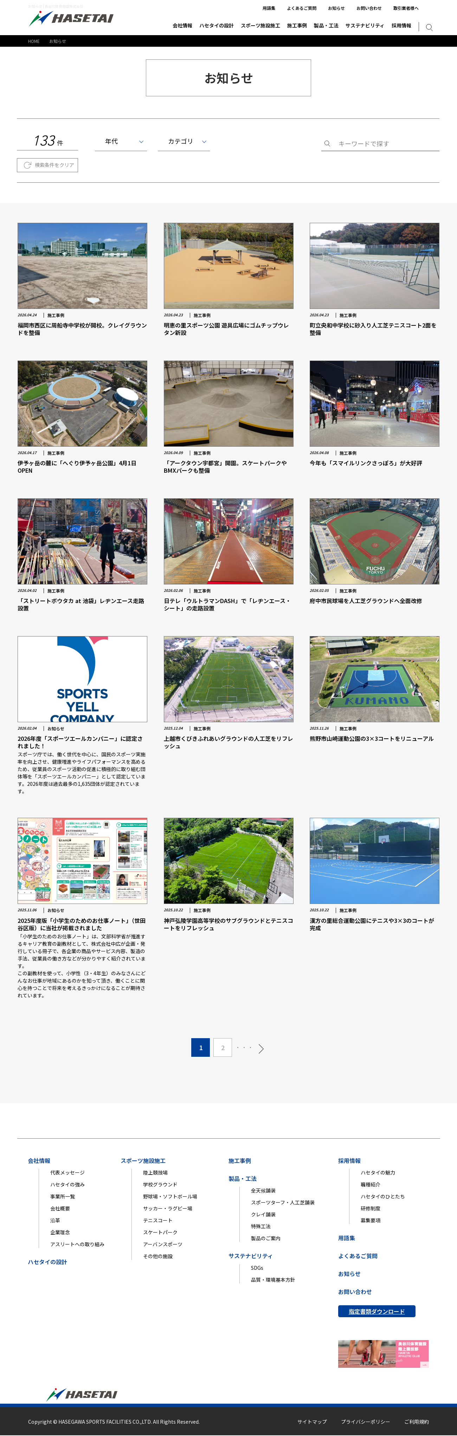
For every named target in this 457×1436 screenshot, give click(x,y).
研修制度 (370, 1208)
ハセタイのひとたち (383, 1196)
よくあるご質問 (301, 8)
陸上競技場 (155, 1172)
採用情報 (401, 25)
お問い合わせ (369, 8)
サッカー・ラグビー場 (167, 1208)
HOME (34, 41)
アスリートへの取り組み (77, 1244)
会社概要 (60, 1208)
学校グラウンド (160, 1184)
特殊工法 (261, 1226)
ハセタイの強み (67, 1184)
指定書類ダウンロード (377, 1311)
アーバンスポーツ (162, 1244)
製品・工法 (326, 25)
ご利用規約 (416, 1422)
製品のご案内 (266, 1238)
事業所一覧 (62, 1196)
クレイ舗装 (263, 1214)
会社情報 (182, 25)
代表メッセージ (67, 1172)
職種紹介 (370, 1184)
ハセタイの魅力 (378, 1172)
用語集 (269, 8)
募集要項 (370, 1220)
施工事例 (297, 25)
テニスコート (158, 1220)
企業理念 (60, 1232)
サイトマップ (312, 1422)
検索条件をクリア (54, 164)
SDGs (257, 1268)
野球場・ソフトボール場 (170, 1196)
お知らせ (336, 8)
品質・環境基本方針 (273, 1279)
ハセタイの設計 (216, 25)
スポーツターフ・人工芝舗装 (283, 1202)
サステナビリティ (365, 25)
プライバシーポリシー (365, 1422)
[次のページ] (261, 1048)
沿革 (55, 1220)
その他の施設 (158, 1256)
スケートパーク (160, 1232)
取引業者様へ (406, 8)
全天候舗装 (263, 1190)
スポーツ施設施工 (260, 25)
